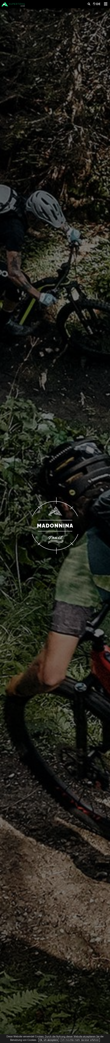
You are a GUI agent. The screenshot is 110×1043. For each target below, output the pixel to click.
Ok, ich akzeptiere (48, 1040)
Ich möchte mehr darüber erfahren (80, 1040)
